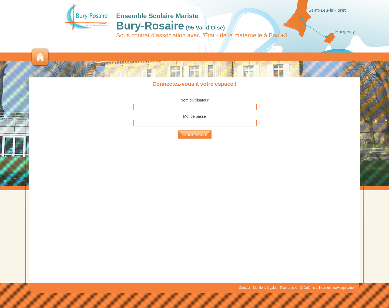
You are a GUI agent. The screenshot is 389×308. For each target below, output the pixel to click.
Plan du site (288, 288)
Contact (244, 288)
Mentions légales (265, 288)
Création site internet (315, 288)
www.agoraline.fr (345, 288)
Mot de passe (194, 116)
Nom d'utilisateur (194, 100)
